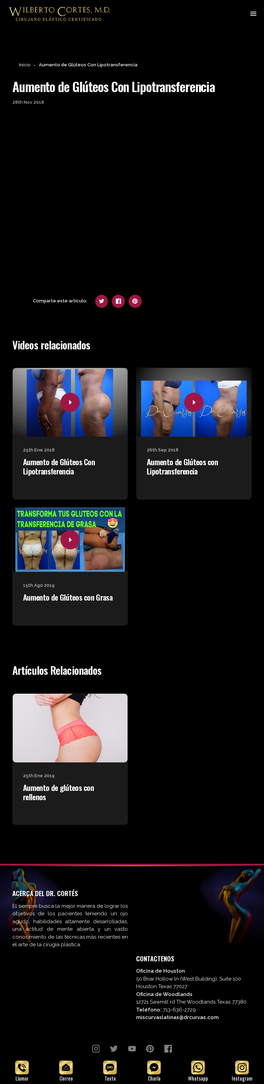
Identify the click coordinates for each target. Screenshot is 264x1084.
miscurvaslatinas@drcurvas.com (177, 1018)
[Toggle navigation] (252, 14)
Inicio (25, 65)
